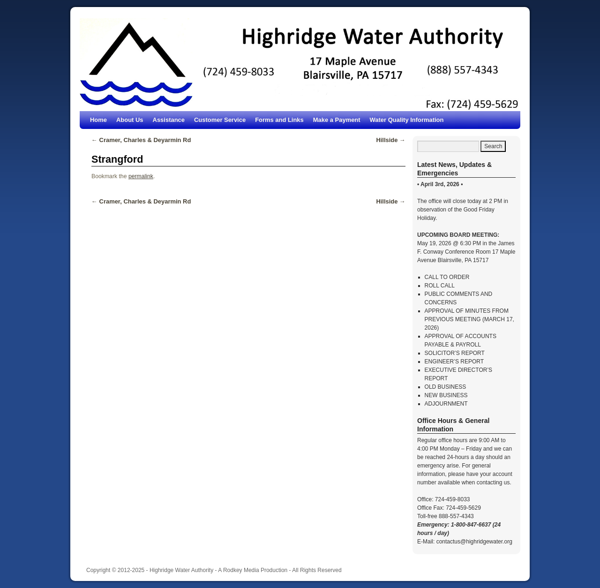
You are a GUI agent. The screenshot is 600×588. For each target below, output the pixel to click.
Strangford (117, 159)
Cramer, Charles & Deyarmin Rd (141, 139)
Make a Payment (336, 119)
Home (98, 119)
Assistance (169, 119)
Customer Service (220, 119)
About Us (129, 119)
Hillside (390, 139)
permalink (140, 176)
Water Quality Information (407, 119)
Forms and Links (279, 119)
